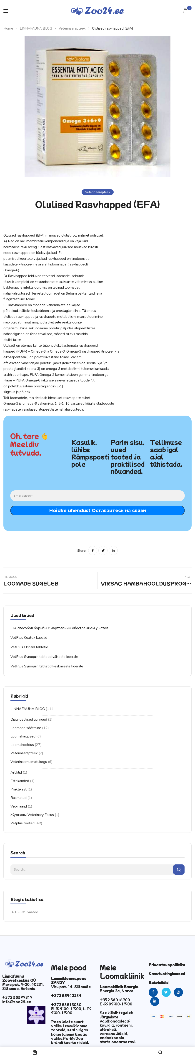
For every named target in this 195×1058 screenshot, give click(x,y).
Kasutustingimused (167, 973)
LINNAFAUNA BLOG (36, 28)
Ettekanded (19, 780)
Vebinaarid (18, 806)
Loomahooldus (22, 744)
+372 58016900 (115, 999)
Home (8, 28)
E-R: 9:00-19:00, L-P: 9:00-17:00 (71, 1010)
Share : (82, 550)
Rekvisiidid (158, 982)
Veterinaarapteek (72, 28)
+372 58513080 (66, 1004)
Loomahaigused (22, 736)
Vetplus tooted (22, 823)
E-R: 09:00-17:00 (116, 1004)
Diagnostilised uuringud (28, 719)
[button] (186, 11)
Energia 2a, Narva (116, 990)
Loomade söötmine (25, 727)
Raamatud (18, 797)
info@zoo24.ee (16, 1001)
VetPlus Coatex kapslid (28, 637)
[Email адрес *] (97, 495)
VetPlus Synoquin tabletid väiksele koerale (44, 656)
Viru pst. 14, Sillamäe (71, 986)
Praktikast (18, 789)
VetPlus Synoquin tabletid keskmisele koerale (46, 666)
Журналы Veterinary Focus (32, 814)
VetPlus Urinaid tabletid (29, 647)
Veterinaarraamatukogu (28, 761)
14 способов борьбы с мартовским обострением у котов (60, 628)
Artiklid (16, 772)
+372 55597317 (17, 997)
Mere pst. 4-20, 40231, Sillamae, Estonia (23, 986)
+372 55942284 (66, 995)
